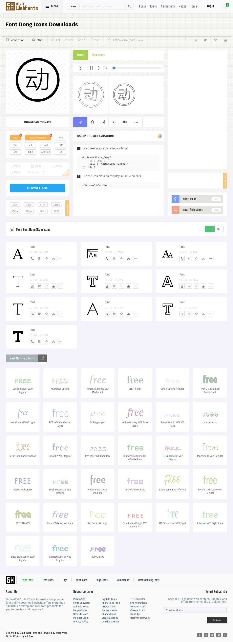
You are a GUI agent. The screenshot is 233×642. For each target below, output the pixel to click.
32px (28, 204)
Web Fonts (27, 580)
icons (73, 6)
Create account (110, 618)
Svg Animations (138, 602)
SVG (15, 137)
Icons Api (135, 614)
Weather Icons (138, 606)
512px (29, 211)
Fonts (142, 6)
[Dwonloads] (53, 258)
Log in (210, 6)
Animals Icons (80, 606)
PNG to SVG (79, 599)
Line (30, 152)
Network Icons (109, 610)
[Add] (32, 258)
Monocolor (17, 40)
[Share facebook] (186, 40)
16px (14, 204)
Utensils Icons (80, 614)
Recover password (140, 618)
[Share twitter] (205, 40)
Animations (168, 6)
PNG (60, 137)
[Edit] (39, 258)
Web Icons (81, 580)
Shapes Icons (109, 614)
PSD (60, 144)
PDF (15, 144)
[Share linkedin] (223, 40)
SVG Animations (38, 137)
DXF (15, 152)
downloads (37, 188)
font (32, 247)
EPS (30, 144)
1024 (42, 211)
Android (45, 152)
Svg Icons (24, 6)
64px (42, 204)
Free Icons (48, 580)
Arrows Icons (109, 606)
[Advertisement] (197, 109)
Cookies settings (110, 621)
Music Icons (122, 580)
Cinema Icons (137, 610)
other (40, 40)
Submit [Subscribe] (217, 620)
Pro (125, 122)
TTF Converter (137, 599)
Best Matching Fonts (148, 580)
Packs (182, 6)
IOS (60, 152)
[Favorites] (46, 258)
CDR (45, 144)
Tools (193, 6)
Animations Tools (111, 602)
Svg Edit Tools (109, 599)
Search (129, 6)
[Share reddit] (195, 40)
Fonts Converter (81, 602)
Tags (64, 580)
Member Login (81, 618)
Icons (153, 6)
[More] (60, 258)
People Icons (80, 610)
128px (56, 204)
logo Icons (102, 580)
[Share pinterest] (215, 40)
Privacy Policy (80, 621)
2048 (56, 211)
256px (15, 211)
